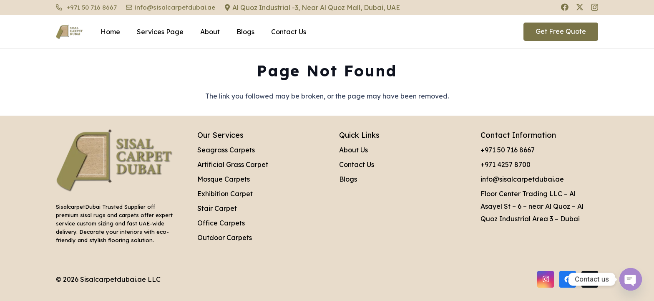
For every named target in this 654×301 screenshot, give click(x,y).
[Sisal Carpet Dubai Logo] (69, 32)
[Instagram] (594, 7)
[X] (580, 7)
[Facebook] (564, 7)
